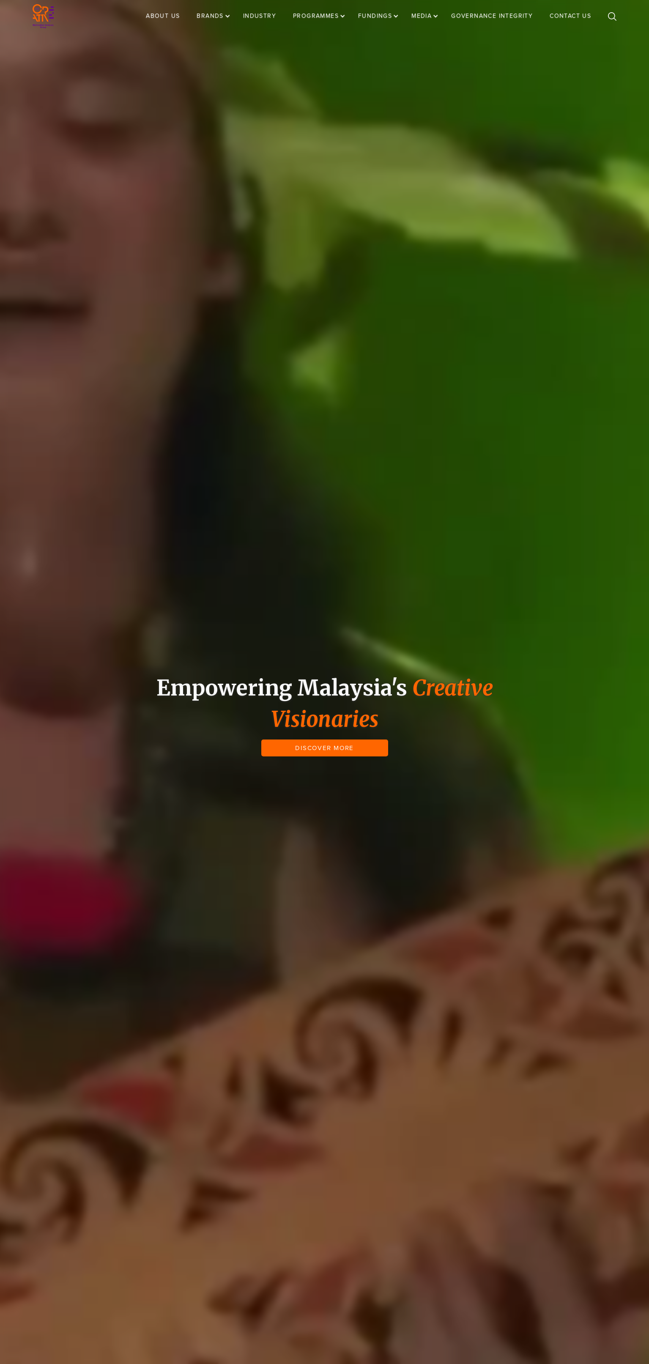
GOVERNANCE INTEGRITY (492, 15)
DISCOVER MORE (324, 748)
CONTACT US (570, 15)
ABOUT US (163, 15)
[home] (43, 16)
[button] (217, 16)
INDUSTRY (259, 15)
